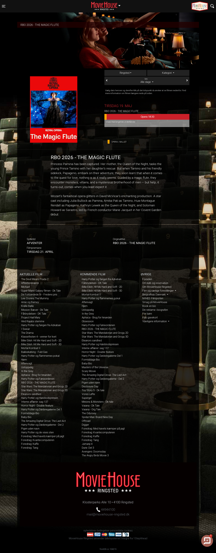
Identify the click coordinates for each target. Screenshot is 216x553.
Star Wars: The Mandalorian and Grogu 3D (44, 390)
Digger (85, 424)
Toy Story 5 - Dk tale (93, 390)
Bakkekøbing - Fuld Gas (34, 352)
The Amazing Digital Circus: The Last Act (43, 420)
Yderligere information (154, 321)
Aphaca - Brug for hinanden (36, 374)
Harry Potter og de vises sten (37, 432)
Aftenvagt (26, 363)
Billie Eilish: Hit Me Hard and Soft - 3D (41, 344)
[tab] (168, 73)
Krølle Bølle (27, 306)
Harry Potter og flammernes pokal (40, 355)
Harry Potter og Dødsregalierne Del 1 (41, 409)
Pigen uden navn (30, 428)
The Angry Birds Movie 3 (95, 455)
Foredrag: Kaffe (30, 443)
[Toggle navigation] (3, 6)
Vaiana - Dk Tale (91, 405)
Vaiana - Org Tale (91, 409)
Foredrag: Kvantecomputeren (37, 440)
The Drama (27, 332)
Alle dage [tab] (147, 80)
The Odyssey (89, 413)
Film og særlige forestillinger (158, 290)
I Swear (25, 329)
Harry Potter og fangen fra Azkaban (41, 325)
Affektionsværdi (30, 283)
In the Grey (27, 371)
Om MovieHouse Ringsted (156, 286)
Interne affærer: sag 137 (34, 401)
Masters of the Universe (95, 367)
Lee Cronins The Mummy (35, 298)
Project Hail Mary (30, 317)
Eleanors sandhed (31, 394)
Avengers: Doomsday (94, 451)
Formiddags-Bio (30, 413)
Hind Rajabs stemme (32, 321)
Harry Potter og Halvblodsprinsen (39, 397)
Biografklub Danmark (154, 294)
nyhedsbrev (90, 530)
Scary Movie (89, 371)
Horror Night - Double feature (37, 405)
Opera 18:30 (129, 117)
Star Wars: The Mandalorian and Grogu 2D (44, 386)
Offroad (86, 420)
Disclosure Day (90, 386)
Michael (25, 286)
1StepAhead (140, 538)
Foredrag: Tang (29, 447)
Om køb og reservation (155, 283)
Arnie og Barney (30, 302)
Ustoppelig (27, 367)
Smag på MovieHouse (154, 302)
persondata (116, 530)
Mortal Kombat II (30, 348)
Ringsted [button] (107, 4)
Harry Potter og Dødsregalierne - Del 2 (42, 424)
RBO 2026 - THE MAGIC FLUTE (38, 382)
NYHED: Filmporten (152, 298)
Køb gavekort (150, 317)
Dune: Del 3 (88, 447)
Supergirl (87, 397)
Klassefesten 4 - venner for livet (38, 336)
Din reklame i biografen (155, 309)
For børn (147, 313)
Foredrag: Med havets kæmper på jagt (42, 436)
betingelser (103, 530)
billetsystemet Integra (117, 538)
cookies (128, 530)
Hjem (24, 359)
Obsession (88, 321)
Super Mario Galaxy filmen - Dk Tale (41, 290)
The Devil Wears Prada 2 (34, 279)
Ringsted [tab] (124, 72)
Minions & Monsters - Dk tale (97, 401)
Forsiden (147, 279)
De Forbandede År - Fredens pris (39, 294)
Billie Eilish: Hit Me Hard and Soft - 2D (41, 340)
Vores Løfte (88, 394)
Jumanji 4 (87, 443)
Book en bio (149, 306)
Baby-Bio (26, 417)
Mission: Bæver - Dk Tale (34, 309)
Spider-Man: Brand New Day (97, 417)
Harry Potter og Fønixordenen (37, 378)
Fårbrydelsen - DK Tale (33, 313)
